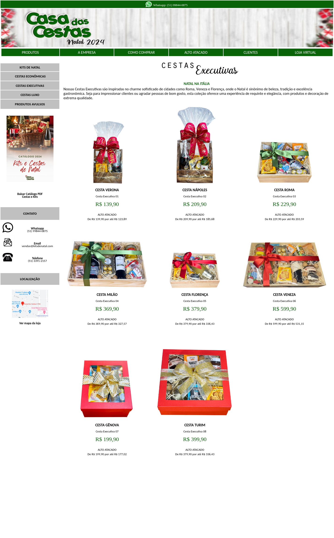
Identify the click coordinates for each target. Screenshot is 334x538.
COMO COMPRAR (141, 52)
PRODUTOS (30, 52)
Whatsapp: (159, 5)
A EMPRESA (86, 52)
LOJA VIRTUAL (305, 52)
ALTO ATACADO (195, 52)
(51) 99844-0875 (177, 5)
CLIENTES (250, 52)
